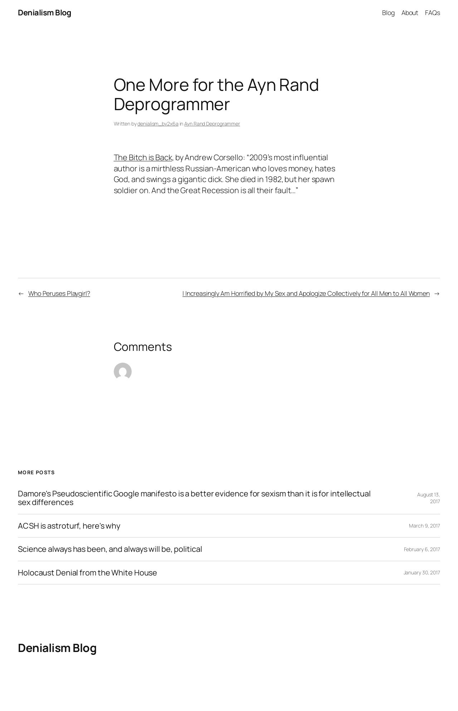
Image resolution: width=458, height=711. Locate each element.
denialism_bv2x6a (157, 123)
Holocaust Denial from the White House (87, 572)
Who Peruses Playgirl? (59, 293)
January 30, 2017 (422, 572)
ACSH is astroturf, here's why (69, 525)
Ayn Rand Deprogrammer (212, 123)
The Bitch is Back (143, 157)
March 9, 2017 (424, 525)
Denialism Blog (44, 12)
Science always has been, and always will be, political (110, 549)
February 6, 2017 (422, 549)
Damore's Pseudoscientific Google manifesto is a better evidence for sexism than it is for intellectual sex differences (194, 498)
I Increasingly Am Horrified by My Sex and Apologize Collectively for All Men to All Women (306, 293)
